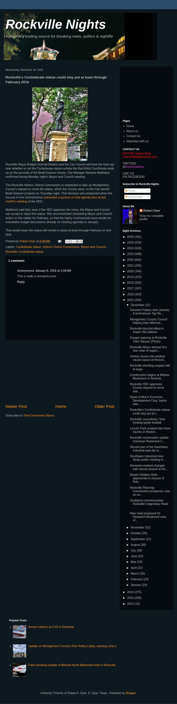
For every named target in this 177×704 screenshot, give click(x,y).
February (137, 579)
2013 (131, 597)
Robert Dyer (151, 210)
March (135, 573)
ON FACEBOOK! (134, 176)
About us (132, 131)
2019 (131, 277)
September (138, 539)
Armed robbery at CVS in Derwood (51, 626)
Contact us (133, 136)
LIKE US (128, 173)
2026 (131, 236)
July (134, 550)
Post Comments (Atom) (39, 415)
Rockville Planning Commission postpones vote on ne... (150, 491)
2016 (131, 294)
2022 (131, 259)
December (138, 305)
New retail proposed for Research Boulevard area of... (148, 517)
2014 (131, 592)
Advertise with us (137, 141)
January (136, 584)
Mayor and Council (93, 246)
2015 (131, 300)
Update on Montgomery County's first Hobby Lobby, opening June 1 (72, 646)
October (136, 533)
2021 (131, 265)
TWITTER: (130, 163)
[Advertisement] (60, 372)
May (134, 561)
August (136, 544)
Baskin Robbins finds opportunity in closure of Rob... (147, 478)
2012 (131, 603)
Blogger (131, 693)
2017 (131, 288)
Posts (130, 190)
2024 (131, 248)
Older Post (104, 406)
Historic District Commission (61, 246)
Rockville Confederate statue (24, 251)
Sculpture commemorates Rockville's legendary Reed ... (149, 504)
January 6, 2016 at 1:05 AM (53, 270)
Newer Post (16, 406)
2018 (131, 282)
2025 (131, 242)
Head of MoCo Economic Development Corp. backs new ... (148, 400)
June (134, 556)
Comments (133, 196)
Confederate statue (28, 246)
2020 (131, 271)
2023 (131, 253)
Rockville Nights (56, 24)
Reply (21, 281)
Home (60, 406)
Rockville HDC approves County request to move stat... (147, 388)
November (138, 527)
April (134, 567)
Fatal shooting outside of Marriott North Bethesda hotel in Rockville (71, 665)
